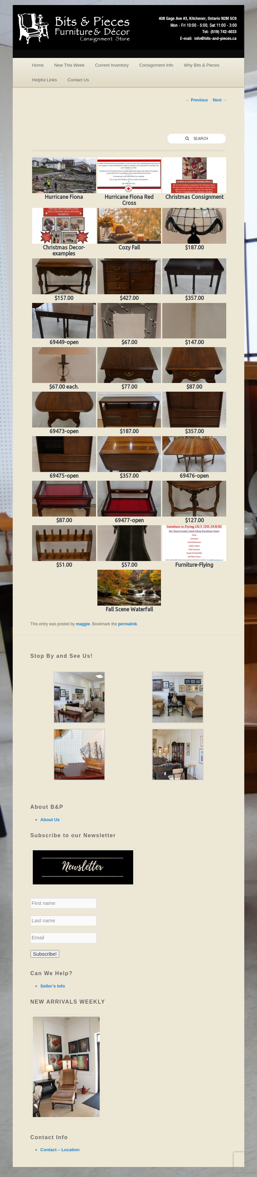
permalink (127, 624)
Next (220, 100)
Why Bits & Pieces (201, 65)
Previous (197, 100)
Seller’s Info (52, 986)
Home (38, 65)
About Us (50, 819)
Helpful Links (44, 79)
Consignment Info (156, 65)
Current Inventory (111, 65)
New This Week (69, 65)
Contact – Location (60, 1149)
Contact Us (78, 79)
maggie (83, 624)
